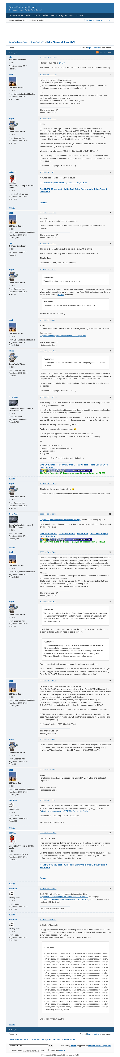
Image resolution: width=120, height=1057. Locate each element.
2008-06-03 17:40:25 (48, 397)
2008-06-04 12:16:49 (48, 681)
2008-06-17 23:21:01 (48, 889)
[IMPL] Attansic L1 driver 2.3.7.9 (60, 42)
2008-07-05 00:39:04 (48, 920)
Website (12, 208)
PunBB (73, 1046)
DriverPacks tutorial (84, 189)
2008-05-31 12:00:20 (48, 74)
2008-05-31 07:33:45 (48, 57)
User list (36, 15)
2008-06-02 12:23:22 (48, 172)
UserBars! (50, 467)
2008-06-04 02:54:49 (48, 552)
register (97, 48)
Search (53, 15)
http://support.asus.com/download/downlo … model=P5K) (64, 899)
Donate (79, 15)
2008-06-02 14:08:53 (48, 213)
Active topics (89, 20)
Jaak (11, 74)
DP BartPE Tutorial (48, 465)
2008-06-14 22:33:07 (48, 800)
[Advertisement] (60, 30)
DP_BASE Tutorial (67, 465)
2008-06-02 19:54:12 (48, 243)
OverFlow (13, 397)
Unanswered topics (103, 20)
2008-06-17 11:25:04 (48, 833)
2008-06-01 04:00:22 (48, 118)
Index (28, 15)
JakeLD (12, 172)
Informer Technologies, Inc (99, 1046)
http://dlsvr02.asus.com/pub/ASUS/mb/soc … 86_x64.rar (64, 897)
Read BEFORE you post (51, 189)
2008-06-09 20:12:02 (48, 739)
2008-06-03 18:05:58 (48, 514)
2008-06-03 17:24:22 (48, 351)
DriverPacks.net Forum (22, 7)
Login (71, 15)
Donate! (43, 202)
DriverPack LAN (37, 42)
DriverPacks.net (16, 15)
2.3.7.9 (62, 63)
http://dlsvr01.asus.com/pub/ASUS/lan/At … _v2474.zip (64, 811)
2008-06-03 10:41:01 (48, 320)
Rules (45, 15)
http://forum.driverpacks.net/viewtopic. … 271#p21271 (63, 336)
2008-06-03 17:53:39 (48, 484)
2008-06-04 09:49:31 (48, 601)
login (89, 48)
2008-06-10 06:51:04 (48, 770)
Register (63, 15)
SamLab (13, 800)
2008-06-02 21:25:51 (48, 270)
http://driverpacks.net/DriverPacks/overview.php (60, 520)
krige (11, 118)
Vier (11, 57)
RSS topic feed (105, 52)
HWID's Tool (68, 189)
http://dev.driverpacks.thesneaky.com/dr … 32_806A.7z (63, 182)
